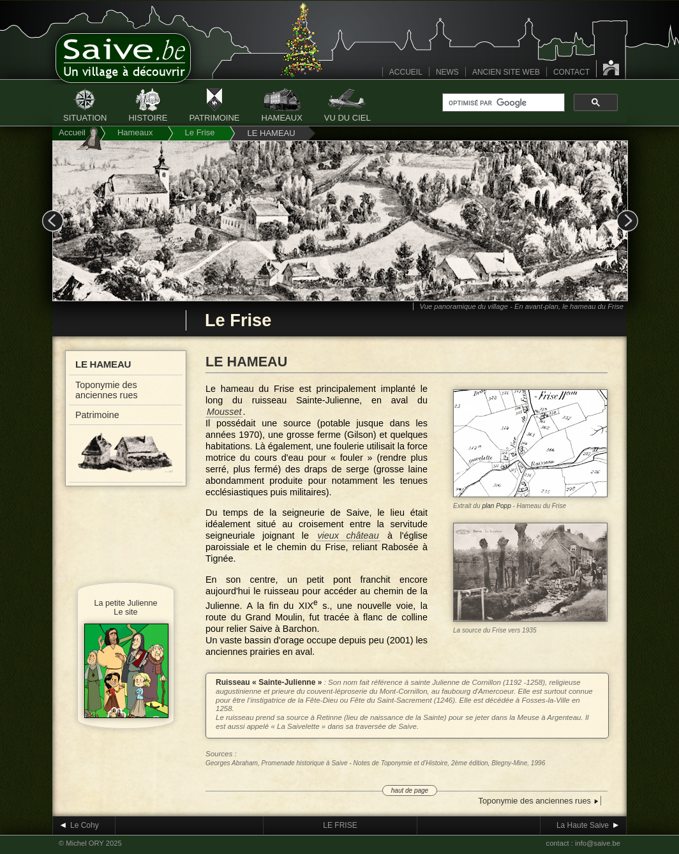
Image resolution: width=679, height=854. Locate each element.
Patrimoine (97, 415)
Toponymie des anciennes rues (106, 390)
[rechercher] (502, 103)
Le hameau (103, 364)
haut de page (409, 790)
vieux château (347, 535)
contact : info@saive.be (583, 843)
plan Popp (496, 505)
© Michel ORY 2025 (90, 843)
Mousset (224, 412)
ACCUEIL (405, 72)
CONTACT (571, 72)
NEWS (447, 72)
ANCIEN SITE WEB (506, 72)
